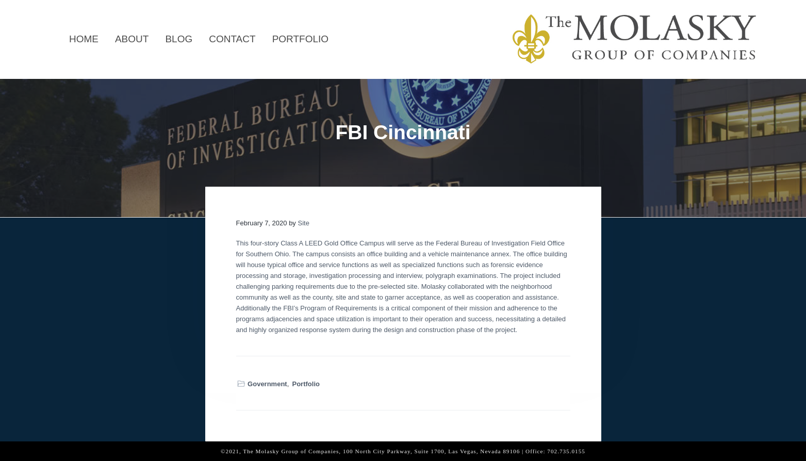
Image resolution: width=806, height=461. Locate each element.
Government (267, 384)
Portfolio (306, 384)
